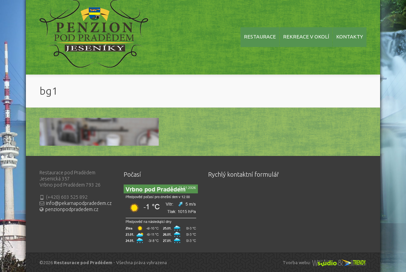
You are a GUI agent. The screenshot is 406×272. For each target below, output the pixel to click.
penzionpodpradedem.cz (71, 209)
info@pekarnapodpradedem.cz (79, 203)
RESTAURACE (260, 36)
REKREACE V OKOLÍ (306, 36)
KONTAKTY (349, 36)
